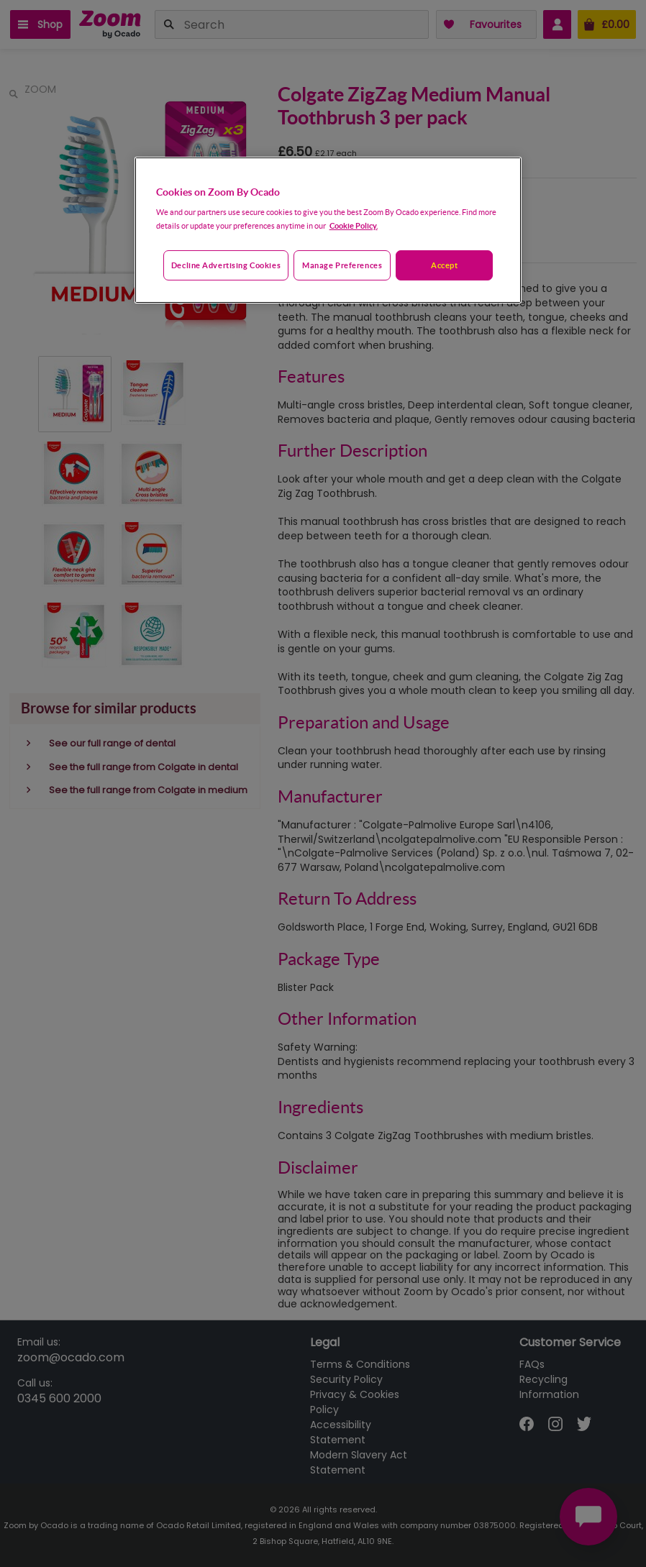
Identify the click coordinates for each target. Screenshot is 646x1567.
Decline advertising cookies (226, 265)
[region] (328, 230)
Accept (444, 265)
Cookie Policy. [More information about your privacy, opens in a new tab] (353, 225)
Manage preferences (342, 265)
